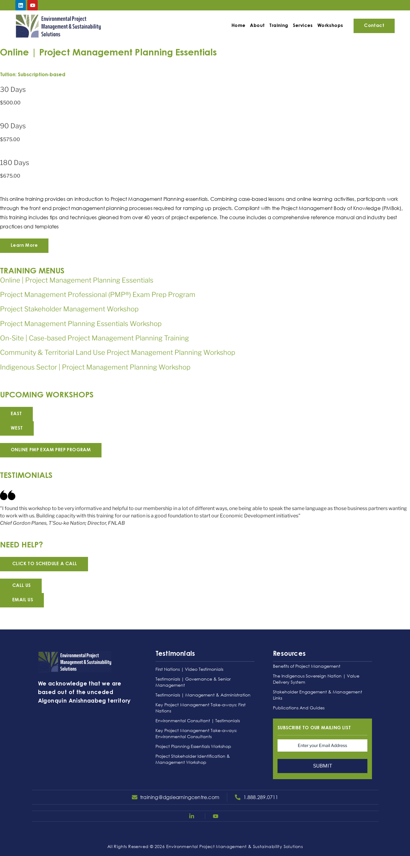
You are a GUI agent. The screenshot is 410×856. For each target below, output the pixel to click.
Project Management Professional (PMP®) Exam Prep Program (97, 294)
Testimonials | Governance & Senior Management (193, 682)
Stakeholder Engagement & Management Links (317, 694)
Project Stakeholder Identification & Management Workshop (192, 759)
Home (238, 26)
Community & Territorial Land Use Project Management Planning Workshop (117, 352)
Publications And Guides (298, 707)
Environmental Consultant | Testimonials (197, 720)
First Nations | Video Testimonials (189, 669)
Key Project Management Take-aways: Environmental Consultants (196, 733)
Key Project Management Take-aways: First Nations (200, 707)
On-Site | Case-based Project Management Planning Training (94, 338)
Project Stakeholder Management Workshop (69, 309)
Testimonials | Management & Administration (203, 694)
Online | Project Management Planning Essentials (76, 280)
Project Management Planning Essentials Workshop (81, 324)
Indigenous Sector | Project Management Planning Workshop (95, 367)
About (256, 26)
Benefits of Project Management (306, 666)
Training (278, 26)
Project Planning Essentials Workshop (193, 746)
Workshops (330, 26)
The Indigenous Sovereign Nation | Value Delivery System (316, 679)
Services (302, 26)
